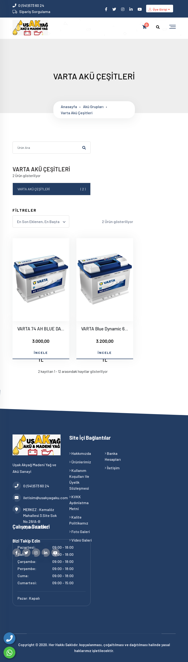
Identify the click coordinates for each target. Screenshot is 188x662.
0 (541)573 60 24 (31, 5)
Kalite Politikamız (78, 520)
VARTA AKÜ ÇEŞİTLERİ (51, 189)
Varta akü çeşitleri (76, 112)
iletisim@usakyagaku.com (37, 498)
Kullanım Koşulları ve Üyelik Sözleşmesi (79, 479)
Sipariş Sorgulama (34, 11)
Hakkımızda (80, 453)
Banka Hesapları (113, 456)
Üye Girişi (160, 9)
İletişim (112, 468)
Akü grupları (93, 106)
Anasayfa (69, 106)
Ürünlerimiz (80, 462)
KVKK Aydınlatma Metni (79, 502)
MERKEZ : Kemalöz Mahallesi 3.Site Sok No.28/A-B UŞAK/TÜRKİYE (35, 518)
